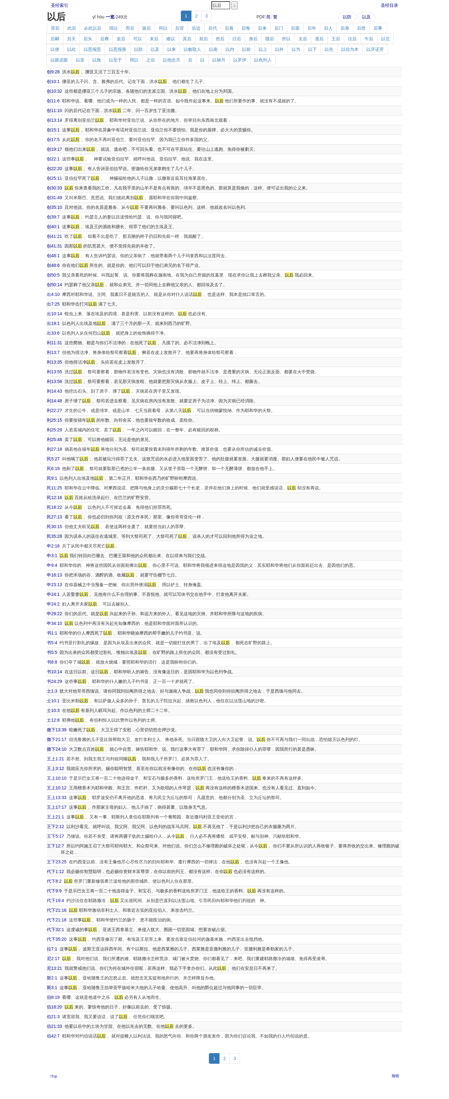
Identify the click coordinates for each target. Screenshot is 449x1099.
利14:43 (54, 391)
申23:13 (54, 584)
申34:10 (54, 623)
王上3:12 (55, 768)
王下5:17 (55, 836)
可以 (137, 38)
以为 (296, 49)
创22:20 (54, 168)
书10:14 (54, 671)
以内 (229, 49)
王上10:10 (56, 778)
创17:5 (53, 139)
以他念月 (171, 59)
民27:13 (54, 516)
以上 (262, 49)
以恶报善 (117, 49)
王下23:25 (56, 861)
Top (54, 1076)
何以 (163, 28)
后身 (344, 28)
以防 (347, 16)
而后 (130, 28)
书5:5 (52, 652)
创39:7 (53, 216)
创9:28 (53, 71)
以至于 (115, 59)
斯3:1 (52, 987)
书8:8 (52, 662)
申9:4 (52, 565)
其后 (187, 38)
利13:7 (53, 352)
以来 (171, 49)
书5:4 (52, 642)
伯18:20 (54, 1006)
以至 (80, 59)
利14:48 (54, 400)
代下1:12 (55, 871)
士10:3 (53, 710)
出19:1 (53, 323)
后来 (262, 28)
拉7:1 (52, 948)
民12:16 (54, 497)
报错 (395, 1076)
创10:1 (53, 81)
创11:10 (54, 110)
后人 (328, 28)
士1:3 (52, 691)
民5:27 (53, 458)
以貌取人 (192, 49)
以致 (96, 59)
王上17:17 (56, 807)
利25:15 (54, 420)
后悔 (245, 28)
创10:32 (54, 91)
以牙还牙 (375, 49)
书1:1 (52, 632)
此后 (71, 28)
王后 (335, 38)
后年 (311, 28)
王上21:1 (55, 816)
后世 (361, 28)
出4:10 (53, 294)
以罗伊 (239, 59)
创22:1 (53, 158)
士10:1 (53, 700)
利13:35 (54, 362)
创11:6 (53, 100)
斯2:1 (52, 977)
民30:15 (54, 526)
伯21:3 (53, 1016)
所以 (286, 38)
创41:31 (54, 245)
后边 (196, 28)
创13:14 (54, 120)
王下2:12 (55, 826)
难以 (170, 38)
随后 (269, 38)
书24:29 (54, 681)
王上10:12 (56, 787)
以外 (279, 49)
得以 (113, 28)
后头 (88, 38)
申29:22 (54, 613)
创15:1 (53, 129)
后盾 (229, 28)
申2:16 (53, 545)
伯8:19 (53, 997)
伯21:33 (54, 1026)
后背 (179, 28)
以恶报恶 (92, 49)
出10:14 (54, 313)
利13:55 (54, 371)
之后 (150, 59)
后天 (71, 38)
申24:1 (53, 594)
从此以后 (92, 28)
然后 (220, 38)
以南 (213, 49)
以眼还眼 (59, 59)
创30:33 (54, 187)
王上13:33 (56, 797)
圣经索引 (59, 5)
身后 (253, 38)
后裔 (104, 38)
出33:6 (53, 333)
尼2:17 (53, 958)
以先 (329, 49)
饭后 (146, 28)
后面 (295, 28)
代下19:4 (55, 900)
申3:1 (52, 555)
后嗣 (55, 38)
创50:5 (53, 274)
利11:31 (54, 342)
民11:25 (54, 487)
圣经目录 (389, 5)
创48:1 (53, 255)
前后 (203, 38)
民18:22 (54, 507)
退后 (319, 38)
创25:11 (54, 178)
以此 (71, 49)
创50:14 (54, 284)
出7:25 (53, 304)
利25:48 (54, 439)
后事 (378, 28)
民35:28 (54, 536)
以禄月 (218, 59)
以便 (55, 49)
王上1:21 (55, 758)
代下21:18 (56, 919)
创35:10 (54, 207)
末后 (154, 38)
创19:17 (54, 149)
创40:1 (53, 226)
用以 (134, 59)
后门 (278, 28)
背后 (55, 28)
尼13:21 (54, 968)
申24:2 (53, 603)
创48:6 (53, 265)
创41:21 (54, 236)
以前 (246, 49)
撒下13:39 (56, 729)
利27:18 (54, 449)
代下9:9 (54, 890)
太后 (302, 38)
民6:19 (53, 468)
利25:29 (54, 429)
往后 (352, 38)
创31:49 (54, 197)
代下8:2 (54, 881)
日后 (236, 38)
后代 (212, 28)
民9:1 (52, 478)
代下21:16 (56, 910)
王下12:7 (55, 845)
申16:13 (54, 574)
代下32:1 (55, 929)
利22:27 (54, 410)
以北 (385, 38)
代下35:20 (56, 939)
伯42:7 (53, 1035)
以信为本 (350, 49)
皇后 (121, 38)
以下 (312, 49)
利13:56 (54, 381)
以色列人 (263, 59)
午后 (369, 38)
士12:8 (53, 720)
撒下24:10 (56, 749)
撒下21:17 (56, 739)
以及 (366, 16)
